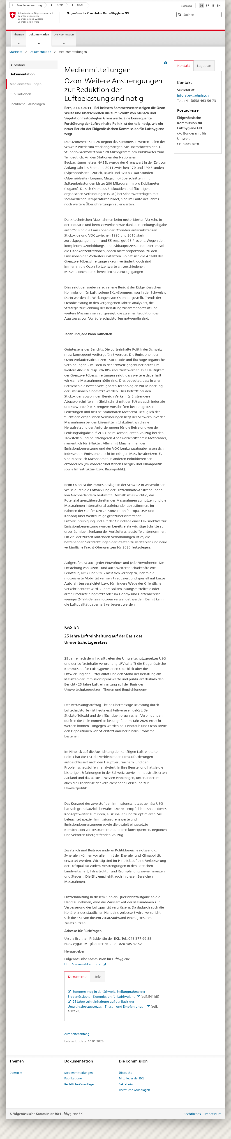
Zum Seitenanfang (76, 1034)
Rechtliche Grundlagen (27, 104)
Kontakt (183, 65)
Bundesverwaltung (27, 5)
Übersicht (15, 1072)
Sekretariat (126, 1084)
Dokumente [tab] (77, 976)
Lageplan (204, 65)
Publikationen (20, 94)
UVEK (57, 5)
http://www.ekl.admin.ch (83, 964)
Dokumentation (39, 36)
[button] (217, 14)
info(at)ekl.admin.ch (193, 95)
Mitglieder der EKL (131, 1078)
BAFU (78, 5)
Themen (19, 34)
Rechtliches (192, 1114)
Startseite (186, 5)
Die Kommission (64, 34)
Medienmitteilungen (25, 84)
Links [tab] (97, 976)
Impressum (213, 1114)
